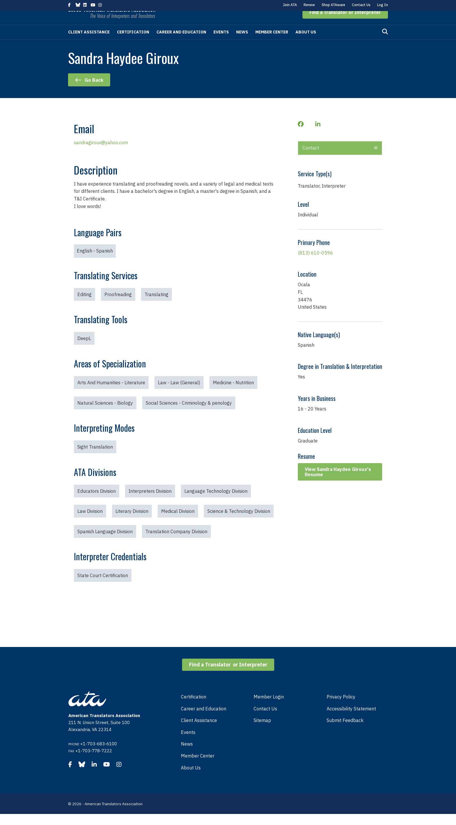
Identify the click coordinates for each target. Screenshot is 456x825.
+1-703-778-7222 (93, 761)
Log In (382, 5)
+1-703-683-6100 (98, 755)
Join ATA (290, 5)
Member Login (269, 708)
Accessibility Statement (351, 720)
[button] (345, 23)
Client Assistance (89, 43)
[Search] (385, 43)
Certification (133, 43)
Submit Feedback (345, 731)
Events (221, 43)
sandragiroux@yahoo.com (101, 154)
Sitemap (262, 731)
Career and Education (181, 43)
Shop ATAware (333, 5)
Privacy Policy (341, 708)
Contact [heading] (310, 159)
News (242, 43)
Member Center (271, 43)
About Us (305, 43)
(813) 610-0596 (315, 264)
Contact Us (361, 5)
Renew (309, 5)
